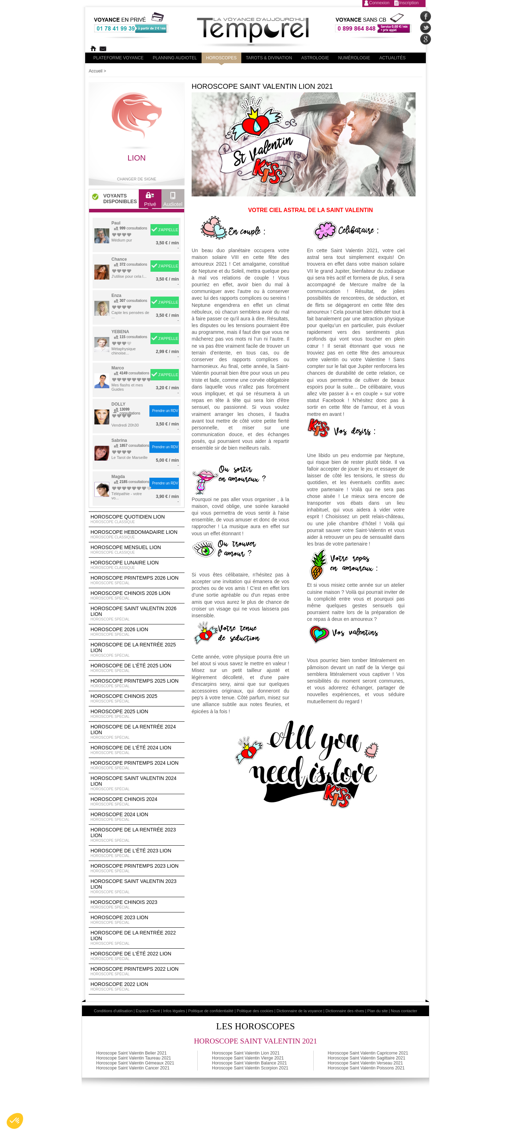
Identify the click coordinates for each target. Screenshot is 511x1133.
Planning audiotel (175, 57)
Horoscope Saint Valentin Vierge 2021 (248, 1058)
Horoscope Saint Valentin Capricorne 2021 (368, 1053)
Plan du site (377, 1011)
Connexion (379, 2)
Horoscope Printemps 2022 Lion (136, 971)
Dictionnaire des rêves (344, 1011)
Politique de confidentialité (210, 1011)
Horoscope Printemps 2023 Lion (136, 868)
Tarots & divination (269, 57)
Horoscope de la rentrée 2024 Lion (136, 732)
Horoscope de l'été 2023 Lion (136, 853)
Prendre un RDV (165, 411)
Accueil (96, 71)
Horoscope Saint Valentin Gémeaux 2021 (135, 1063)
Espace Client (148, 1011)
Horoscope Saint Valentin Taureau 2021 (133, 1058)
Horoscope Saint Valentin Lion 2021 (246, 1053)
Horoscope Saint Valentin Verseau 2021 (365, 1063)
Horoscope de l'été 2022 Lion (136, 956)
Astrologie (315, 57)
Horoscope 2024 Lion (136, 817)
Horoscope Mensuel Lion (136, 549)
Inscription (409, 2)
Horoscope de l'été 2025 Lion (136, 668)
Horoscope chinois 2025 (136, 698)
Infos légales (174, 1011)
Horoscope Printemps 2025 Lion (136, 683)
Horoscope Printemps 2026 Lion (136, 580)
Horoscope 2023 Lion (136, 920)
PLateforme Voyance (118, 57)
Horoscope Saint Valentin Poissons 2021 (366, 1068)
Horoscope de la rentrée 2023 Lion (136, 835)
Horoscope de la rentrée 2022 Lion (136, 938)
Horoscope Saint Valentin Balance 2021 (249, 1063)
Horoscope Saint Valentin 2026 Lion (136, 614)
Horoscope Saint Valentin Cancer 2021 (133, 1068)
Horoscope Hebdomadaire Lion (136, 534)
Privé (150, 201)
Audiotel (172, 201)
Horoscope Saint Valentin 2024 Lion (136, 783)
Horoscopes (221, 57)
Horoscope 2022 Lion (136, 986)
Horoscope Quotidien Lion (136, 519)
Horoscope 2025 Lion (136, 714)
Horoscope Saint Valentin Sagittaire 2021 (367, 1058)
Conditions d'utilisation (113, 1011)
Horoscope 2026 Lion (136, 632)
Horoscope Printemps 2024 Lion (136, 765)
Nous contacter (404, 1011)
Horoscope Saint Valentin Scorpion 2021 (250, 1068)
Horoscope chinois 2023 (136, 904)
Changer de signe (136, 179)
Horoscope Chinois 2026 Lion (136, 595)
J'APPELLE (168, 230)
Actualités (392, 57)
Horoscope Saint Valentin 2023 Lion (136, 886)
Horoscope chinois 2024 (136, 801)
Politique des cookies (255, 1011)
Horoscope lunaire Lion (136, 565)
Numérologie (354, 57)
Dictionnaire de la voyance (299, 1011)
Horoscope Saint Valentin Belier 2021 (131, 1053)
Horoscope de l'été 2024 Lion (136, 750)
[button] (14, 1120)
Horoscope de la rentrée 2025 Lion (136, 650)
